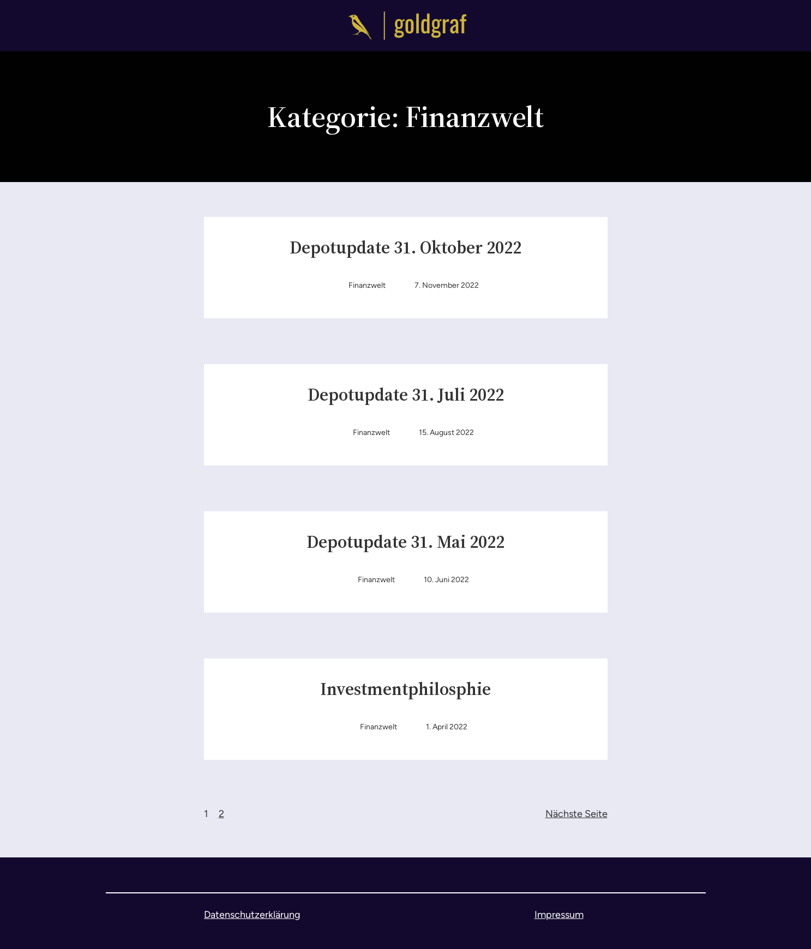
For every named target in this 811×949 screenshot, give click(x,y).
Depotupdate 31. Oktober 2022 (405, 248)
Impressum (559, 915)
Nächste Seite (576, 814)
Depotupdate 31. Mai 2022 (405, 542)
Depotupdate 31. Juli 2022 (406, 395)
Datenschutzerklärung (252, 915)
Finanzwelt (367, 285)
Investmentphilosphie (405, 689)
